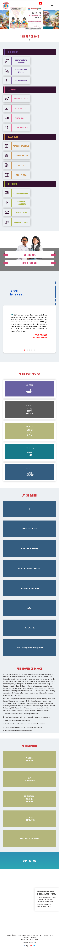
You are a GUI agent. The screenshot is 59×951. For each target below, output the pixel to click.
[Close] (40, 3)
